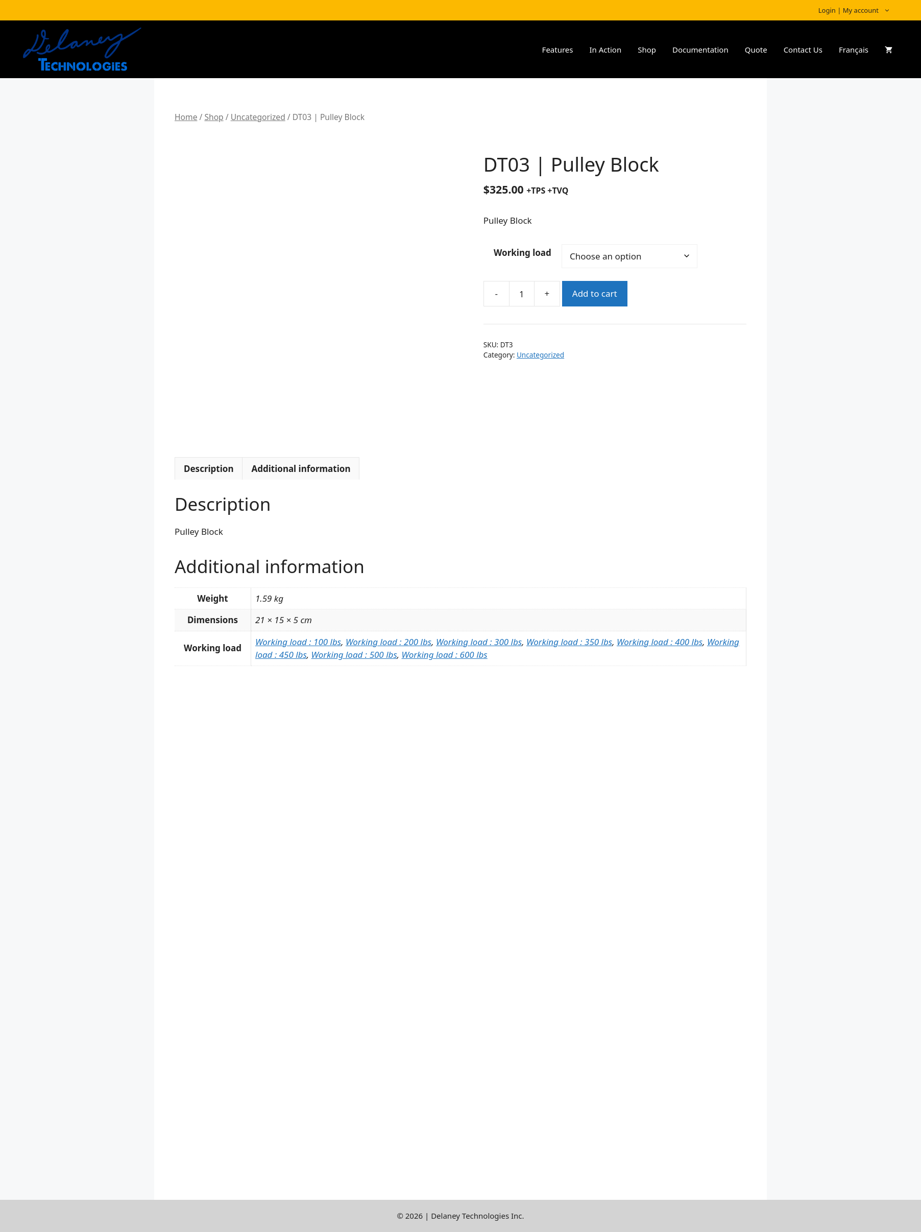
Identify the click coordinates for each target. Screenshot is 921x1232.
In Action (605, 49)
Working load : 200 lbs (388, 642)
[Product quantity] (522, 293)
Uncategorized (258, 117)
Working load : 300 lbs (479, 642)
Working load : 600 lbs (445, 654)
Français (853, 49)
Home (186, 117)
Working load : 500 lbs (354, 654)
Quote (756, 49)
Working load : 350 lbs (569, 642)
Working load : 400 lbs (659, 642)
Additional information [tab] (300, 469)
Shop (647, 49)
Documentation (700, 49)
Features (557, 49)
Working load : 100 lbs (298, 642)
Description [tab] (208, 469)
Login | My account (859, 10)
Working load (522, 252)
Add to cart (594, 293)
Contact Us (803, 49)
